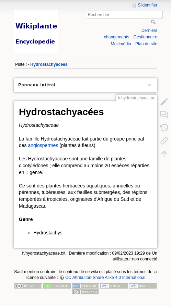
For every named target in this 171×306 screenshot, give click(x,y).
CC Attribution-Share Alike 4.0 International (105, 277)
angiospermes (43, 145)
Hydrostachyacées (48, 64)
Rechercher (154, 22)
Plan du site (146, 43)
